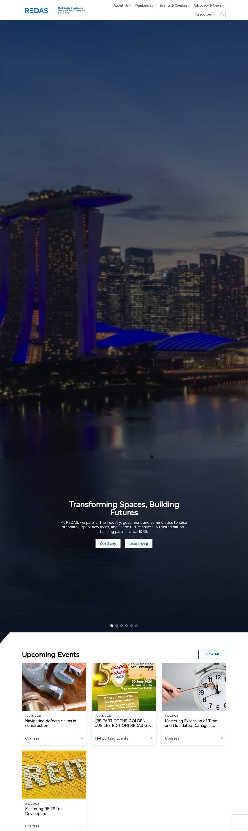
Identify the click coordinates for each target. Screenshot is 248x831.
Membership (145, 6)
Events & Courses (175, 6)
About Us (122, 6)
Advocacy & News (209, 6)
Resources (205, 14)
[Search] (222, 14)
